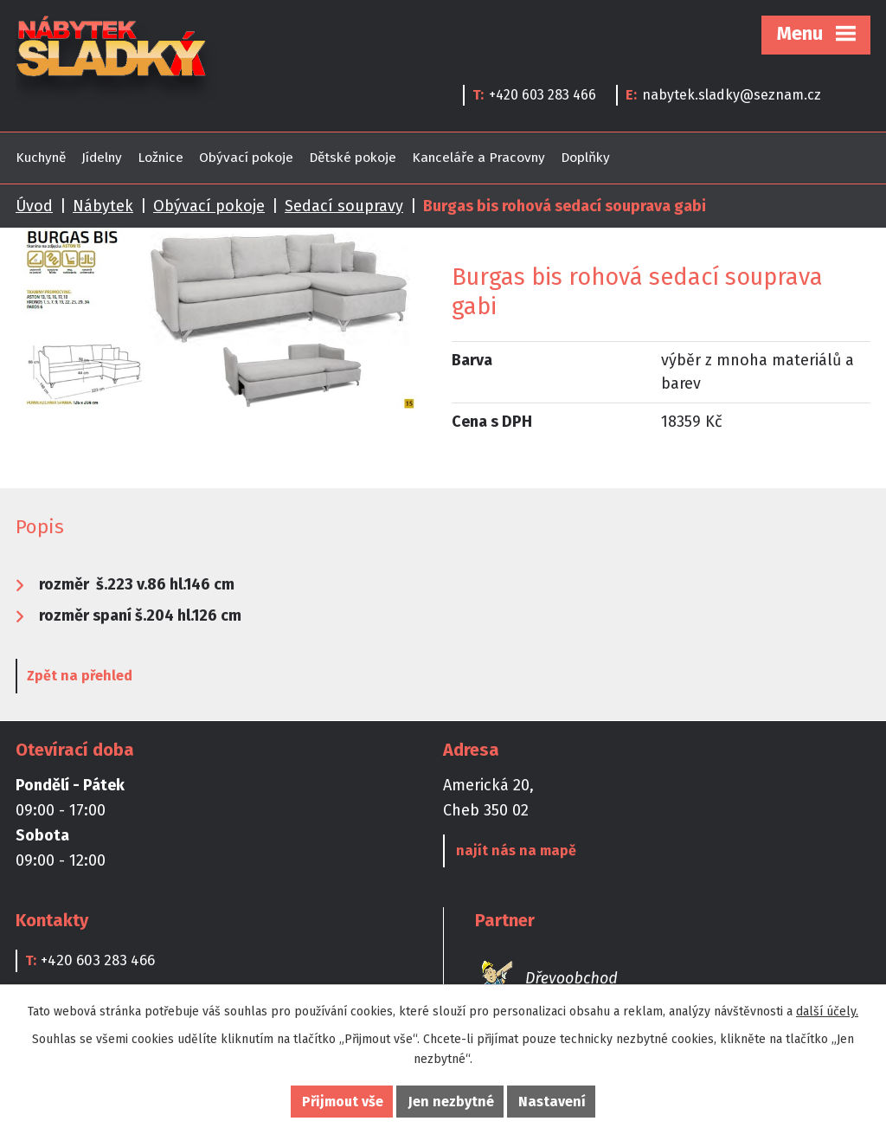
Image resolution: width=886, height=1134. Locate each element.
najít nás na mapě (516, 850)
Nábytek (103, 206)
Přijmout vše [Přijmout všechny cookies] (342, 1101)
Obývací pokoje (246, 157)
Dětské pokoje (352, 157)
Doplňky (585, 157)
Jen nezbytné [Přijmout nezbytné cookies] (451, 1101)
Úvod (34, 206)
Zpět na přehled (79, 675)
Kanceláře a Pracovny (478, 157)
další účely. (827, 1011)
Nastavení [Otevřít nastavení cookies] (552, 1101)
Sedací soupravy (344, 206)
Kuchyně (41, 157)
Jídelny (101, 157)
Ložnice (160, 157)
